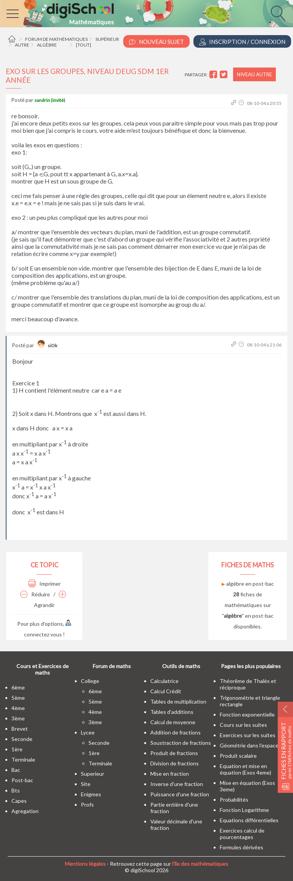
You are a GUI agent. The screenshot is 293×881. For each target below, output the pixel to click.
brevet (19, 728)
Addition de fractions (175, 732)
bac (15, 770)
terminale (23, 759)
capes (19, 800)
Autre (22, 45)
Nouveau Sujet (156, 41)
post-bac (22, 780)
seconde (21, 739)
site (85, 784)
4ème (18, 708)
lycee (88, 732)
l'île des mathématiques (200, 863)
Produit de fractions (174, 753)
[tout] (83, 45)
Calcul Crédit (165, 691)
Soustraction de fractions (180, 742)
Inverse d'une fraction (176, 784)
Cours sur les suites (243, 725)
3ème (18, 718)
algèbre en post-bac (248, 583)
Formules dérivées (241, 847)
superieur (92, 773)
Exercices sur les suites (247, 735)
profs (87, 804)
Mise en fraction (169, 773)
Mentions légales (85, 863)
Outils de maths (181, 666)
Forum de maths (112, 666)
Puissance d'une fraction (179, 794)
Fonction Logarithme (244, 810)
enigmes (91, 794)
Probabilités (234, 799)
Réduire (35, 594)
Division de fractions (174, 763)
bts (15, 790)
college (90, 681)
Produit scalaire (238, 755)
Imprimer (44, 583)
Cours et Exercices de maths (42, 669)
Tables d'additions (171, 712)
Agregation (25, 811)
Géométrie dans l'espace (249, 745)
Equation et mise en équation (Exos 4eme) (245, 769)
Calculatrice (164, 681)
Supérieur (107, 39)
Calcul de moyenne (172, 722)
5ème (18, 697)
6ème (18, 687)
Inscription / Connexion (242, 41)
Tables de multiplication (178, 701)
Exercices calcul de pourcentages (242, 833)
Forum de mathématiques (56, 39)
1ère (17, 749)
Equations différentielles (249, 820)
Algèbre (47, 45)
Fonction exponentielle (247, 714)
